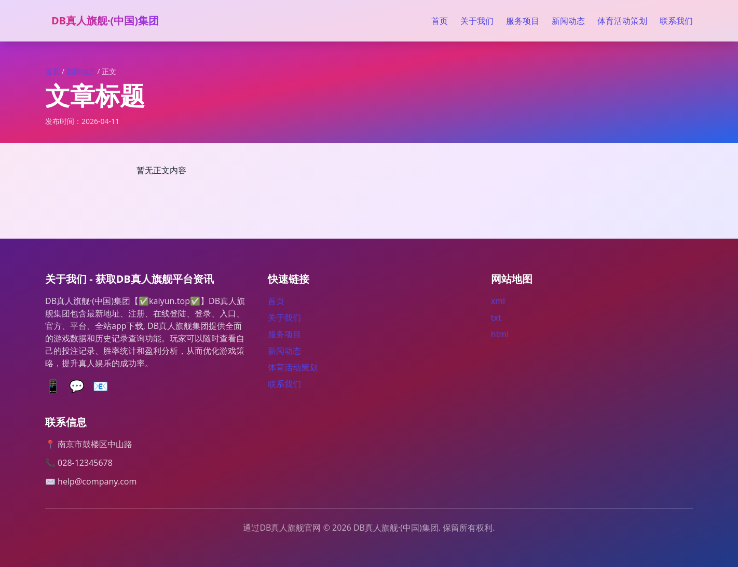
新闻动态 (568, 20)
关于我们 (477, 20)
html (500, 334)
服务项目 (522, 20)
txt (496, 317)
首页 (439, 20)
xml (498, 301)
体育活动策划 (622, 20)
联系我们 (676, 20)
